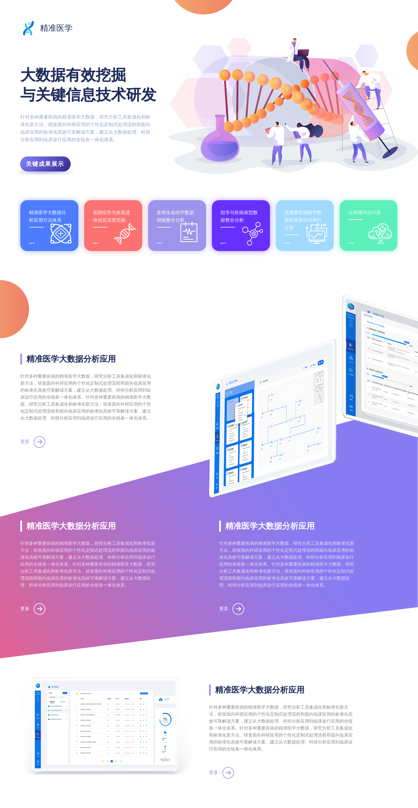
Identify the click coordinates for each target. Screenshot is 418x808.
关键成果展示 (45, 164)
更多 (32, 441)
